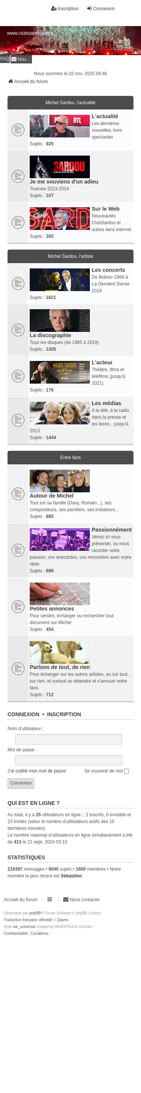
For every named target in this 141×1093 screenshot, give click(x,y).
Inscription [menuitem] (65, 8)
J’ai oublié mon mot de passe (37, 771)
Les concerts (108, 270)
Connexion (23, 714)
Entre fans (70, 457)
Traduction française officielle (28, 920)
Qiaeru (62, 920)
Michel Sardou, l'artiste (70, 256)
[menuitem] (21, 59)
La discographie (50, 335)
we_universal (24, 927)
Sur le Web (106, 209)
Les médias (106, 403)
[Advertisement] (70, 1011)
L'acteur (102, 362)
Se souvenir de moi (106, 771)
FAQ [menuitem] (4, 59)
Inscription (64, 714)
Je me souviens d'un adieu (64, 182)
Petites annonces (52, 609)
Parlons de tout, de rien (60, 667)
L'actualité (105, 116)
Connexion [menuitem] (100, 8)
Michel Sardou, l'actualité (70, 102)
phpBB (35, 913)
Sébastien (71, 876)
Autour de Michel (52, 496)
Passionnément (112, 530)
